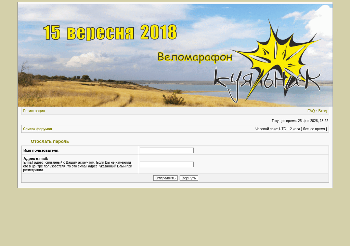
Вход (323, 111)
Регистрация (34, 111)
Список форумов (37, 129)
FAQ (311, 111)
